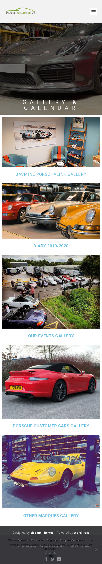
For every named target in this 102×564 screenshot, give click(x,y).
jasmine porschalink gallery (51, 174)
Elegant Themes (41, 532)
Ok (51, 556)
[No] (96, 549)
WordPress (81, 532)
